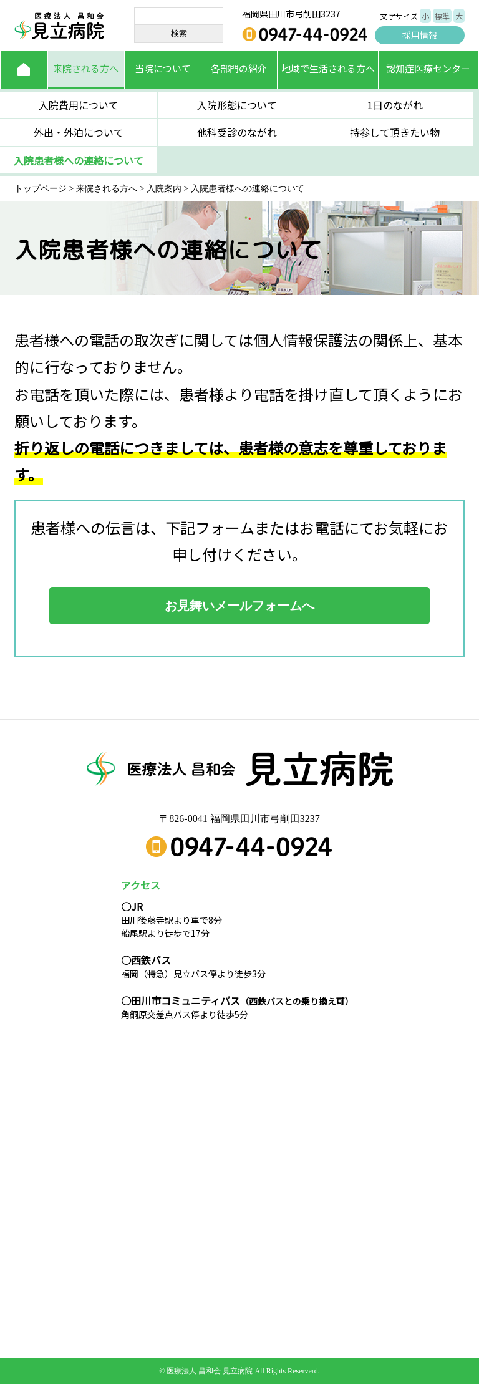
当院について (163, 68)
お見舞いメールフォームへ (239, 605)
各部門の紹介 (239, 68)
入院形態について (237, 104)
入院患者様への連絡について (78, 160)
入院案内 (164, 188)
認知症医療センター (428, 68)
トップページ (40, 188)
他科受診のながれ (237, 132)
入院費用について (79, 104)
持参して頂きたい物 (395, 132)
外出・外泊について (78, 132)
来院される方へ (86, 68)
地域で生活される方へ (328, 68)
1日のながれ (395, 104)
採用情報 (419, 35)
